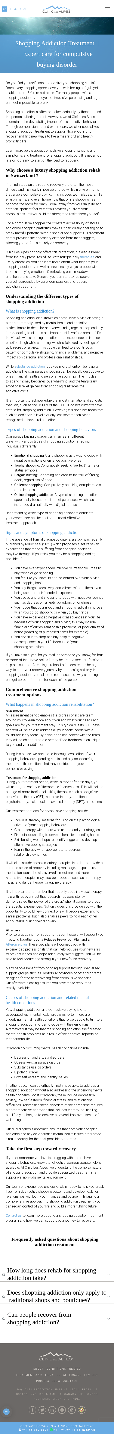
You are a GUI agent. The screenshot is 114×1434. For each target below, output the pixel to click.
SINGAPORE (61, 1399)
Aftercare (72, 1375)
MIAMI (50, 1394)
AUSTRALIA (42, 1399)
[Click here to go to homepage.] (57, 1356)
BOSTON (22, 1394)
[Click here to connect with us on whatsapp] (72, 1410)
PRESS (86, 1389)
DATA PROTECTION (39, 1389)
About (38, 1368)
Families (91, 1375)
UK (81, 1394)
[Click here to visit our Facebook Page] (32, 1410)
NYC (34, 1394)
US (96, 1389)
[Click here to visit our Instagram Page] (62, 1410)
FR (10, 9)
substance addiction (30, 366)
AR (25, 9)
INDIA (76, 1399)
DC (41, 1394)
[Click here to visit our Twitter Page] (42, 1410)
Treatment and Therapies (38, 1375)
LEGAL (75, 1389)
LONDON (92, 1394)
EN (5, 9)
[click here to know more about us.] (82, 1410)
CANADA (70, 1394)
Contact (70, 1381)
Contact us (14, 1215)
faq (19, 1389)
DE (15, 9)
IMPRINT (61, 1389)
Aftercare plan (16, 944)
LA (60, 1394)
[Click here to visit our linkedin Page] (52, 1410)
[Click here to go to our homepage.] (57, 9)
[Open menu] (107, 9)
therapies (87, 257)
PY (20, 9)
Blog (56, 1381)
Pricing (42, 1381)
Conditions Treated (63, 1368)
